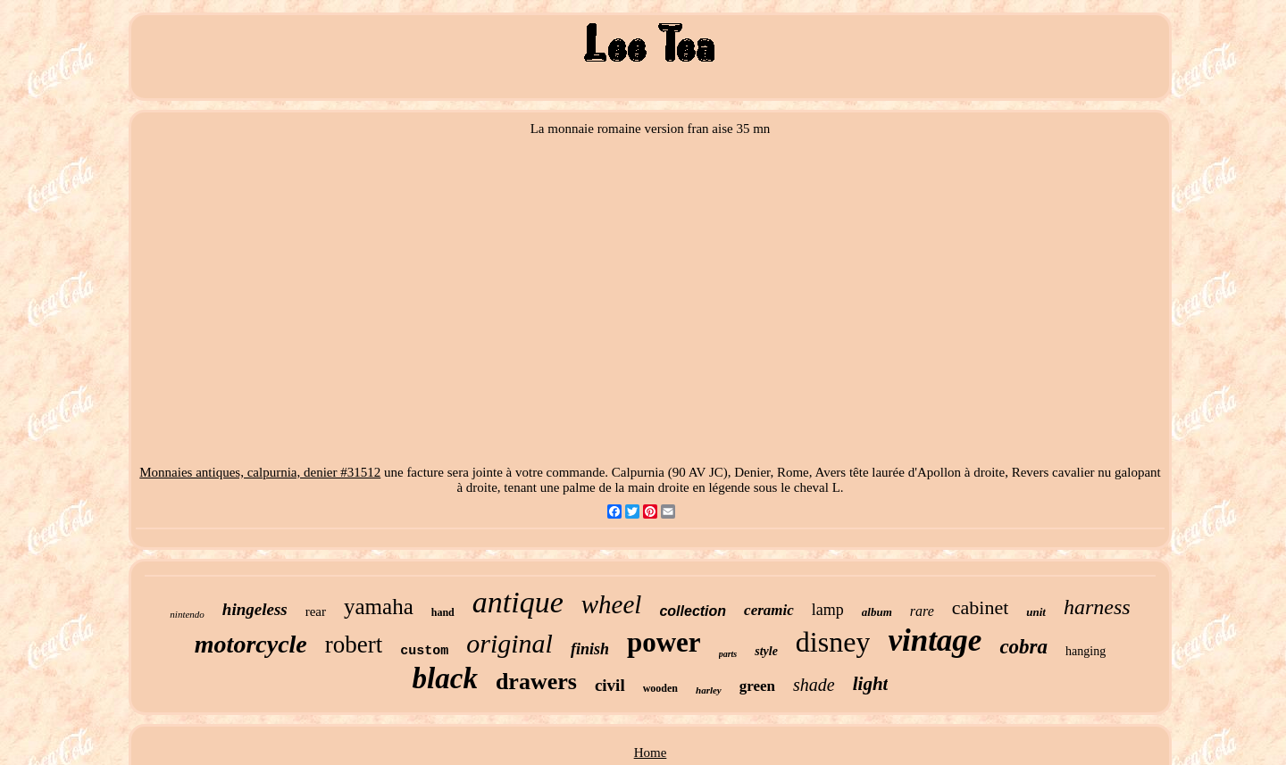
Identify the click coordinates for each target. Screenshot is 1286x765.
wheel (611, 604)
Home (650, 752)
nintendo (187, 614)
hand (443, 612)
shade (814, 684)
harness (1097, 607)
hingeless (255, 609)
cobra (1023, 647)
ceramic (769, 610)
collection (692, 611)
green (757, 686)
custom (424, 651)
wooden (660, 688)
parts (728, 654)
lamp (828, 610)
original (509, 643)
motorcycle (251, 644)
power (664, 642)
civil (610, 685)
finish (590, 649)
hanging (1085, 651)
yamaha (378, 607)
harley (709, 690)
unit (1036, 612)
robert (353, 644)
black (445, 678)
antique (518, 602)
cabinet (980, 607)
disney (833, 642)
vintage (934, 640)
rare (922, 611)
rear (315, 611)
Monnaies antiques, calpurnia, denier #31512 (259, 472)
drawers (536, 681)
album (877, 612)
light (871, 683)
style (766, 651)
